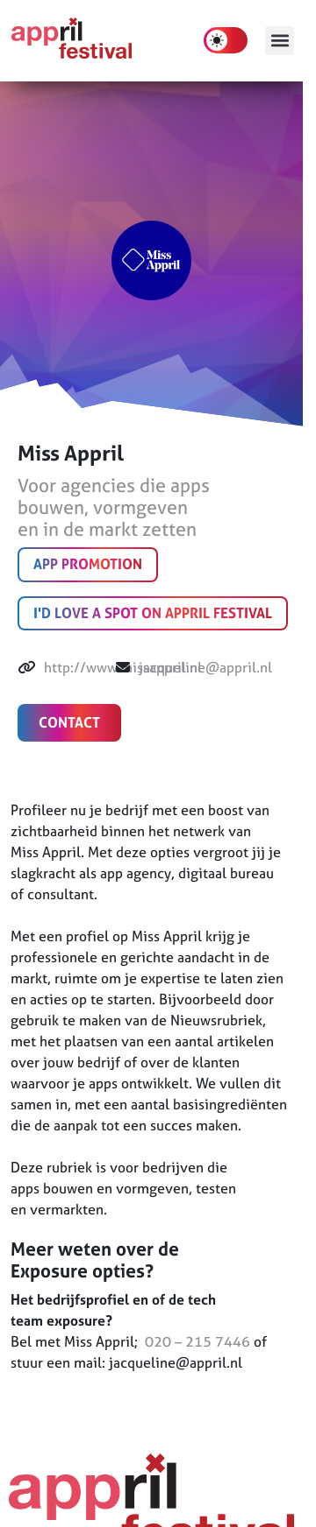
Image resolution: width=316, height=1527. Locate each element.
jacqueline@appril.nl (205, 667)
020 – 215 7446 (195, 1341)
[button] (279, 40)
